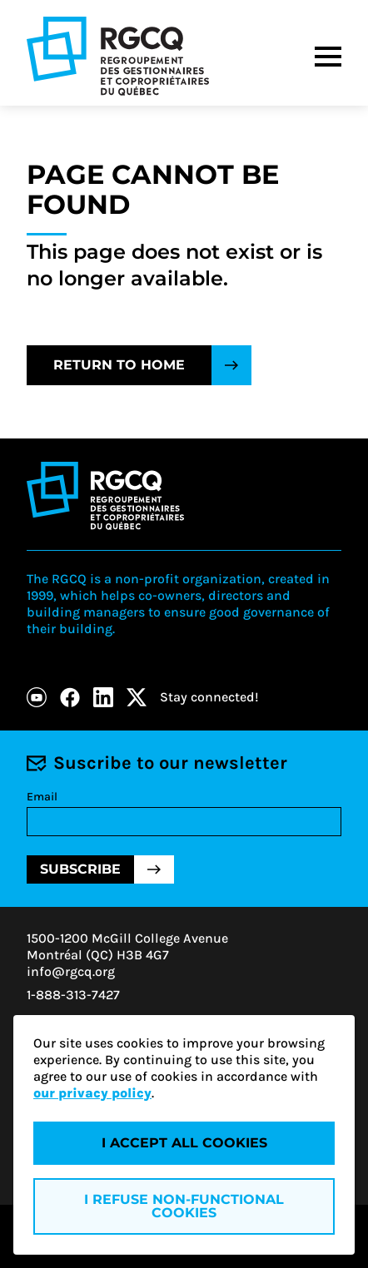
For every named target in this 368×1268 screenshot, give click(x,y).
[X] (137, 697)
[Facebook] (70, 697)
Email (42, 797)
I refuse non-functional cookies (184, 1206)
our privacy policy (92, 1093)
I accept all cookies (184, 1143)
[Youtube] (37, 697)
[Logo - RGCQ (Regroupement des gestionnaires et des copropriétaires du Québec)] (118, 56)
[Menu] (328, 57)
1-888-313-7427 (73, 995)
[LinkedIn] (103, 697)
